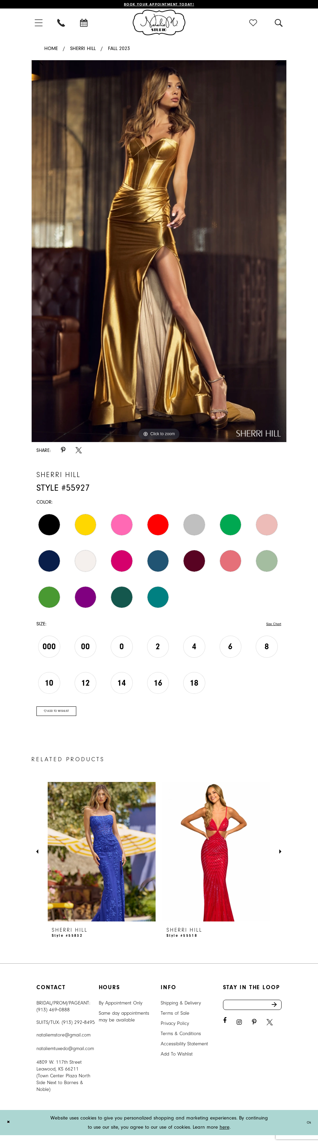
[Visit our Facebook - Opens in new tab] (224, 1033)
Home (51, 51)
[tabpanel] (159, 253)
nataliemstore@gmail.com (63, 1044)
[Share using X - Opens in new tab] (79, 453)
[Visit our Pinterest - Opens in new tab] (254, 1035)
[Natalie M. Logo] (159, 24)
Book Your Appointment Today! (159, 5)
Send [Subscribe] (276, 1016)
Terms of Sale (175, 1022)
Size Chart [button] (270, 627)
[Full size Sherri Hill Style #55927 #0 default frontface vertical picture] (159, 253)
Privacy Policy (175, 1032)
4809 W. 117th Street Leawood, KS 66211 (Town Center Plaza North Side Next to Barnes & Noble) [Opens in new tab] (63, 1084)
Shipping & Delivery (181, 1012)
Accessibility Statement (184, 1053)
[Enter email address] (252, 1016)
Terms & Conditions (181, 1042)
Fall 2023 (119, 51)
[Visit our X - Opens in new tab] (270, 1035)
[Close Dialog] (10, 1131)
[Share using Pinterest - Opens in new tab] (63, 453)
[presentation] (102, 860)
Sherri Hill (83, 51)
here (224, 1136)
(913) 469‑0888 (53, 1019)
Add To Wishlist (177, 1063)
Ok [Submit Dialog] (307, 1131)
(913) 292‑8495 (78, 1031)
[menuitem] (39, 25)
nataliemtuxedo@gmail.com (65, 1057)
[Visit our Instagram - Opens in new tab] (239, 1035)
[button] (39, 25)
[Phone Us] (61, 25)
